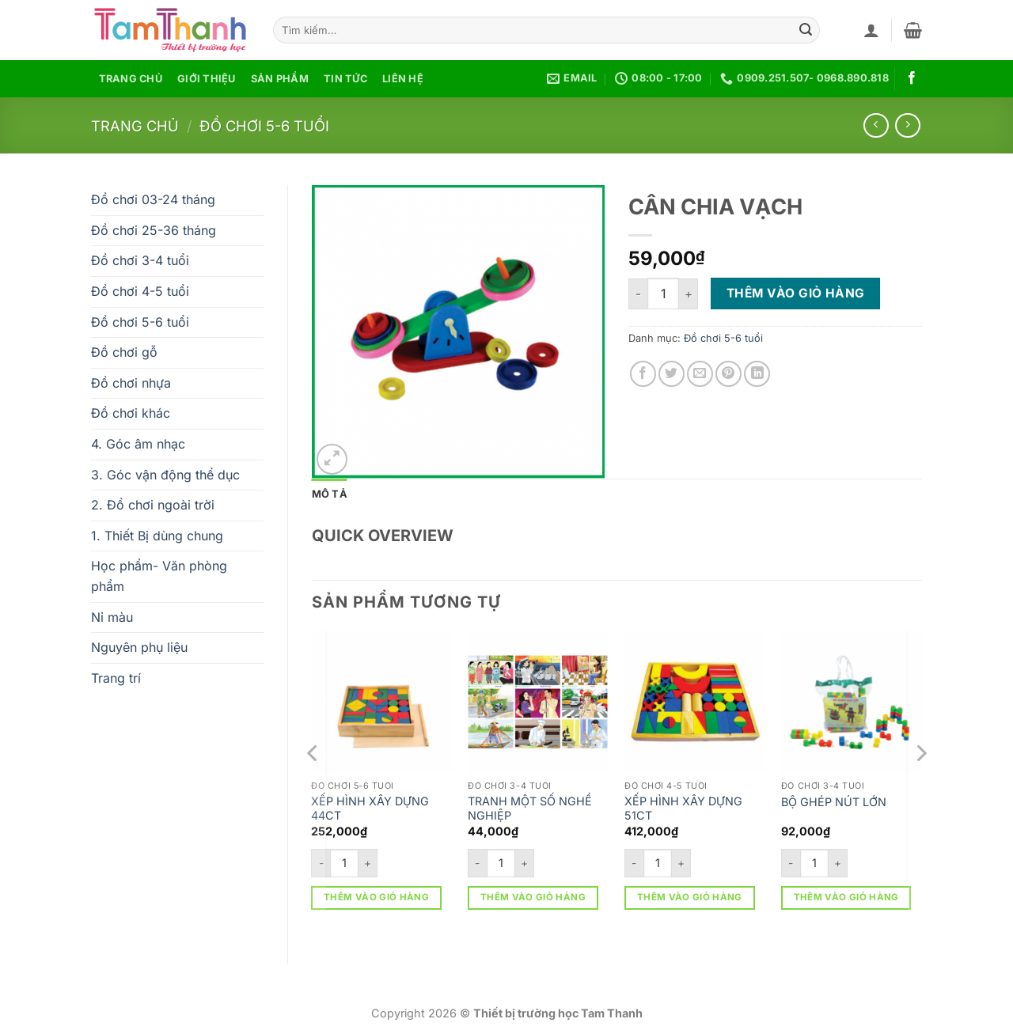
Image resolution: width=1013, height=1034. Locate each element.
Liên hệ (402, 79)
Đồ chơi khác (130, 413)
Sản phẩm (280, 79)
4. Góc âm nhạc (138, 444)
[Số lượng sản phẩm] (663, 293)
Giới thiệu (206, 79)
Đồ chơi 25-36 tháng (153, 230)
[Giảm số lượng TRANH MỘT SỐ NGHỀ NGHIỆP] (477, 863)
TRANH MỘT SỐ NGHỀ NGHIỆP (530, 808)
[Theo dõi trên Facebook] (911, 78)
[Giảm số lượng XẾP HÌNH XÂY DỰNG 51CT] (633, 863)
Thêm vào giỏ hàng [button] (376, 897)
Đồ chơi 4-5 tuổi (140, 291)
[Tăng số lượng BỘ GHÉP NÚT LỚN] (838, 863)
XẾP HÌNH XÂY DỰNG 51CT (683, 808)
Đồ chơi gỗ (124, 352)
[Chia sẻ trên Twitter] (671, 374)
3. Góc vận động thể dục (165, 475)
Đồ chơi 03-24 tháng (153, 199)
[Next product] (875, 125)
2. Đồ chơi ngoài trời (152, 505)
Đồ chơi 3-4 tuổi (140, 260)
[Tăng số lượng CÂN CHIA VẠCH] (688, 293)
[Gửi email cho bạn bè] (700, 374)
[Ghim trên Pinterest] (728, 374)
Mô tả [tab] (329, 494)
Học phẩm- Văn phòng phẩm (159, 576)
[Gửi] (805, 30)
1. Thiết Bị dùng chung (157, 536)
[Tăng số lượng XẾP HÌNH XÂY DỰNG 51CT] (681, 863)
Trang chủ (130, 79)
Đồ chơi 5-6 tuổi (264, 125)
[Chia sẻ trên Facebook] (643, 374)
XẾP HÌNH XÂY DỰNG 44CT (370, 808)
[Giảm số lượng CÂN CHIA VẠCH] (637, 293)
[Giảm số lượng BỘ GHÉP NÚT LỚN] (790, 863)
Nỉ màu (112, 617)
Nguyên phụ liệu (139, 647)
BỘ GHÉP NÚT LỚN (833, 802)
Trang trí (116, 678)
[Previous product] (907, 125)
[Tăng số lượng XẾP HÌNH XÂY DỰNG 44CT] (368, 863)
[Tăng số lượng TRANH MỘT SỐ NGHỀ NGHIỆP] (524, 863)
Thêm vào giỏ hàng (796, 293)
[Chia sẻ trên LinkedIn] (757, 374)
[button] (871, 30)
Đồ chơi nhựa (131, 383)
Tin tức (345, 79)
